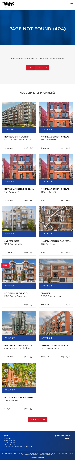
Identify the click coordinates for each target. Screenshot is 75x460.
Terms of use (35, 454)
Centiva (41, 457)
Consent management (47, 454)
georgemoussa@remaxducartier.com (20, 446)
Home (30, 67)
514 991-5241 (11, 444)
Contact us (42, 67)
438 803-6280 (12, 442)
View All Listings (37, 419)
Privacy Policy (25, 454)
